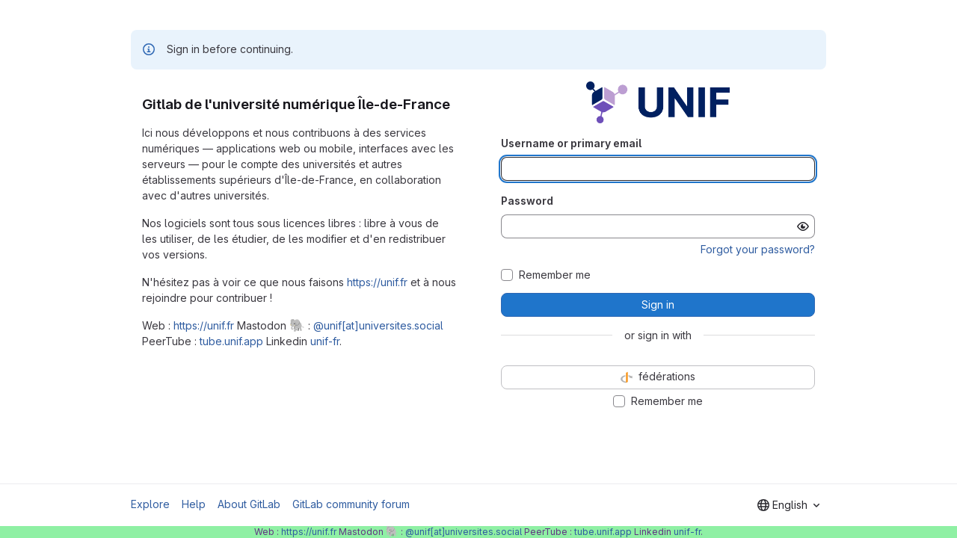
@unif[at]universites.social (378, 325)
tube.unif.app (231, 341)
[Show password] (803, 226)
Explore (150, 504)
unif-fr (324, 341)
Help (194, 504)
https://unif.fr (377, 282)
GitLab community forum (351, 504)
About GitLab (249, 504)
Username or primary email (571, 143)
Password (527, 200)
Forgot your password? (758, 249)
